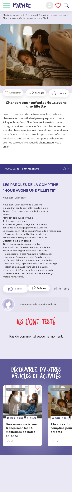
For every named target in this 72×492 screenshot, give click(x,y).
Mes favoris (58, 5)
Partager (39, 93)
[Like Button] (59, 93)
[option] (22, 415)
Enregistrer (13, 92)
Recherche (66, 5)
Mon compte (49, 5)
